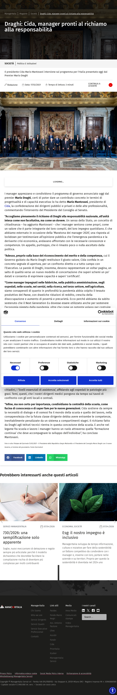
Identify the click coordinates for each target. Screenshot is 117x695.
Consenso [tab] (20, 321)
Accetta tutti (95, 380)
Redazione (12, 85)
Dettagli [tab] (58, 321)
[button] (15, 457)
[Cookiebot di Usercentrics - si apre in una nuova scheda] (100, 312)
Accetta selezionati (58, 380)
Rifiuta (21, 380)
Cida (7, 206)
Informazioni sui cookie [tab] (97, 321)
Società (34, 13)
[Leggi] (32, 531)
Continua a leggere (94, 84)
